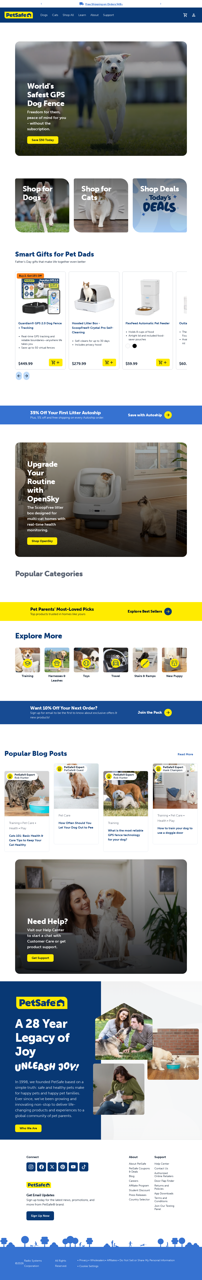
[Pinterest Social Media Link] (62, 1166)
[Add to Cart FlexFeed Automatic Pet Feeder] (163, 362)
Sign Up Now (40, 1216)
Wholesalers (97, 1260)
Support (108, 15)
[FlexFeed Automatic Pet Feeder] (147, 320)
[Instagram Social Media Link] (30, 1166)
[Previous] (41, 3)
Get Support (40, 958)
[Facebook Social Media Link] (41, 1166)
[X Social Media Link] (52, 1166)
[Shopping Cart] (185, 15)
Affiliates (112, 1260)
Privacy (83, 1260)
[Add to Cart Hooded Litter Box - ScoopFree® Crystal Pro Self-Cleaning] (109, 362)
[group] (150, 415)
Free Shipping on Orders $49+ (104, 4)
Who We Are (28, 1128)
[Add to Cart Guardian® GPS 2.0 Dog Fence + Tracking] (55, 362)
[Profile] (193, 15)
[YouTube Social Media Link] (73, 1166)
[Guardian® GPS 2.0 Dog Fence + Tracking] (40, 320)
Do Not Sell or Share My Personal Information (147, 1260)
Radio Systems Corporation (33, 1263)
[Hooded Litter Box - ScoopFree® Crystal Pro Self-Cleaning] (94, 320)
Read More (185, 754)
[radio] (128, 346)
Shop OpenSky (42, 541)
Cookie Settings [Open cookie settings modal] (88, 1266)
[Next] (160, 3)
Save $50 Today (43, 140)
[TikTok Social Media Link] (83, 1166)
